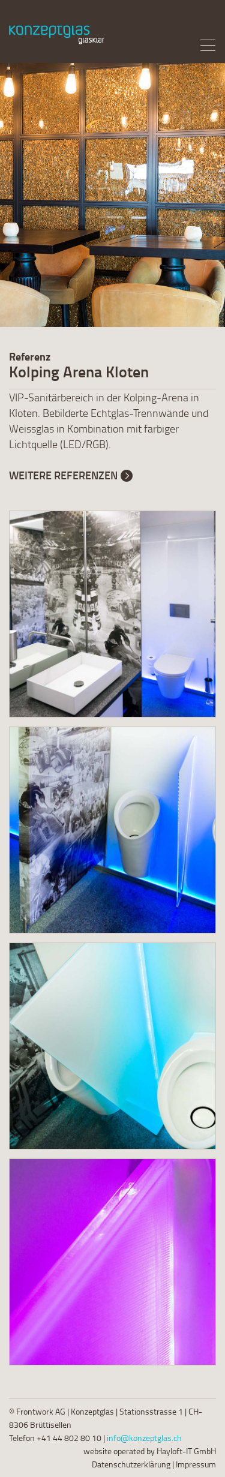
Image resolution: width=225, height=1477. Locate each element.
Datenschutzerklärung (131, 1464)
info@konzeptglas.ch (144, 1437)
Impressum (196, 1464)
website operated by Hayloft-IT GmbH (149, 1451)
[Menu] (208, 45)
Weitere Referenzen (63, 475)
